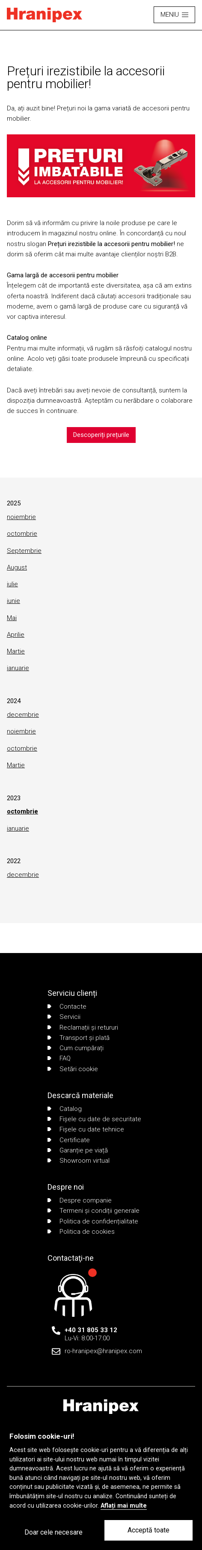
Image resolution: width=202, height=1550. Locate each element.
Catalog (65, 1109)
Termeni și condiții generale (94, 1210)
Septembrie (24, 551)
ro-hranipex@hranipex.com (103, 1351)
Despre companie (80, 1200)
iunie (13, 601)
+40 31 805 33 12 (91, 1330)
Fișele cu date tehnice (86, 1129)
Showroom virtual (79, 1160)
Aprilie (15, 634)
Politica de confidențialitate (93, 1221)
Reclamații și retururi (83, 1027)
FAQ (59, 1058)
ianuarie (18, 668)
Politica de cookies (81, 1231)
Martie (16, 651)
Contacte (67, 1006)
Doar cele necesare (53, 1532)
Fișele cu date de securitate (94, 1119)
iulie (12, 584)
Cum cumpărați (76, 1048)
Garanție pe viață (78, 1150)
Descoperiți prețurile (101, 435)
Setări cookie (73, 1069)
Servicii (64, 1017)
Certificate (69, 1140)
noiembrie (21, 517)
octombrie (22, 533)
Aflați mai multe (124, 1505)
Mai (12, 618)
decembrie (23, 715)
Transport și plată (79, 1038)
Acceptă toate (148, 1530)
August (17, 567)
